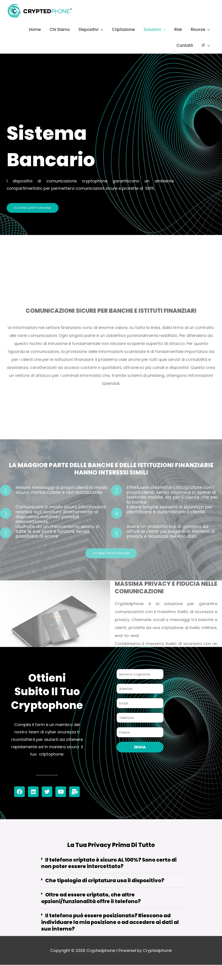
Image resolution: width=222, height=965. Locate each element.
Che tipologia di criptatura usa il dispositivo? (104, 880)
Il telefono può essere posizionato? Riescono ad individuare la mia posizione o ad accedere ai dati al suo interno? (110, 922)
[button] (111, 863)
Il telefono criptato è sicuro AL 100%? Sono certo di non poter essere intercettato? (109, 863)
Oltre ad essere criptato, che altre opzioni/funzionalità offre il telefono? (91, 898)
